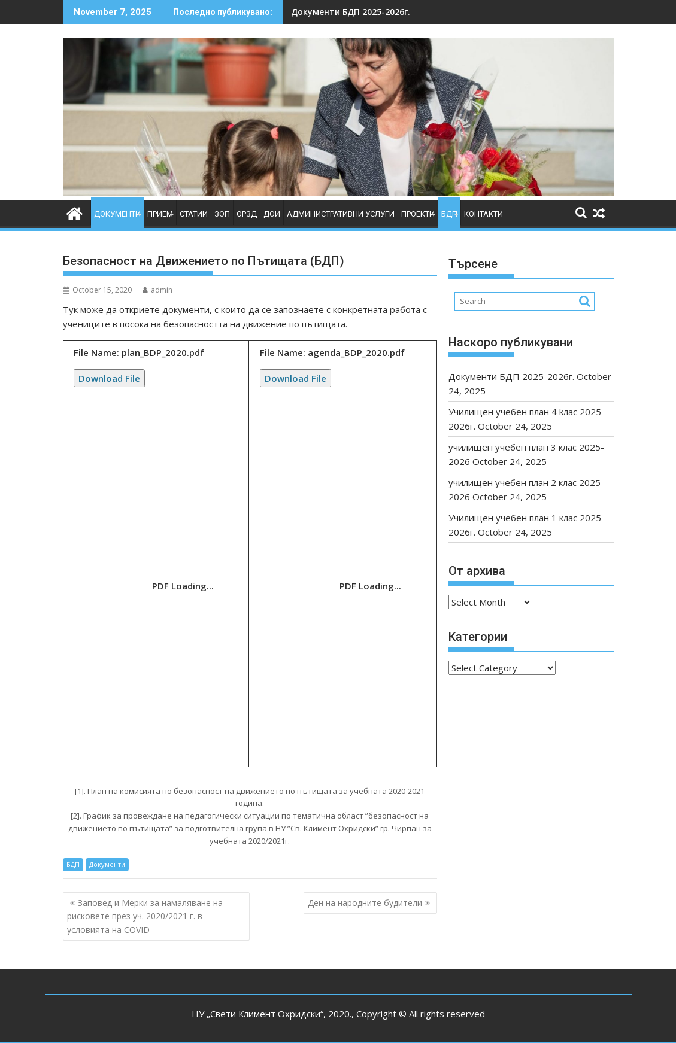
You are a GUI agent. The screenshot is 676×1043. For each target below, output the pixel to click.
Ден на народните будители (365, 902)
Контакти (483, 213)
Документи (117, 213)
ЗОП (222, 213)
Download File (109, 378)
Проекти (418, 213)
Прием (160, 213)
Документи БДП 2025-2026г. (511, 376)
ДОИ (271, 213)
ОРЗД (247, 213)
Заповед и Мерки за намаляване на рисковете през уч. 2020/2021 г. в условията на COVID (145, 916)
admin (157, 290)
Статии (194, 213)
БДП (449, 213)
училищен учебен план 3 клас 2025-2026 (396, 11)
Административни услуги (341, 213)
